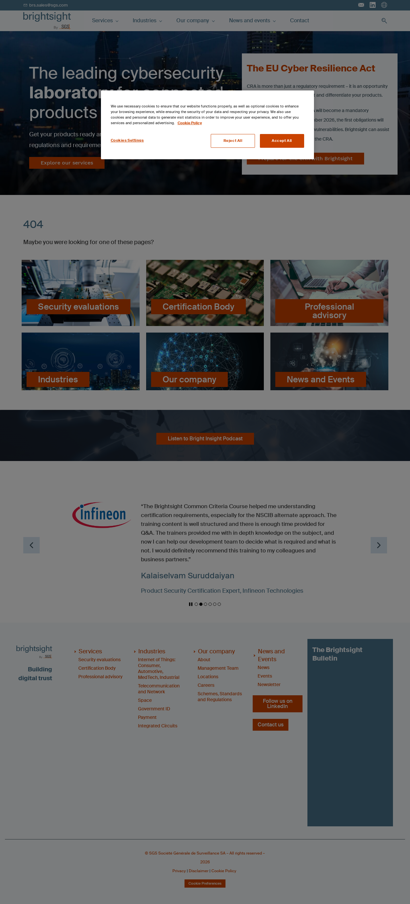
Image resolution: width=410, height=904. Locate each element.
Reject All (233, 140)
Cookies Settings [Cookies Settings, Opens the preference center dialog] (127, 140)
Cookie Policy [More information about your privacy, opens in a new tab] (190, 123)
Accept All (282, 140)
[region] (207, 124)
